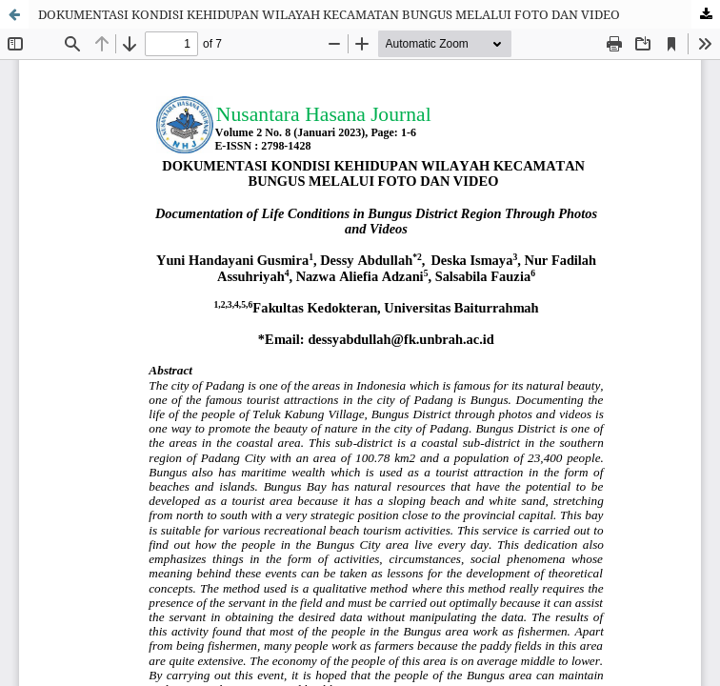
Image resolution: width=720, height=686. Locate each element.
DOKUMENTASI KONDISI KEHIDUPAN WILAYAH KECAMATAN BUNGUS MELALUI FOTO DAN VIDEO (329, 14)
